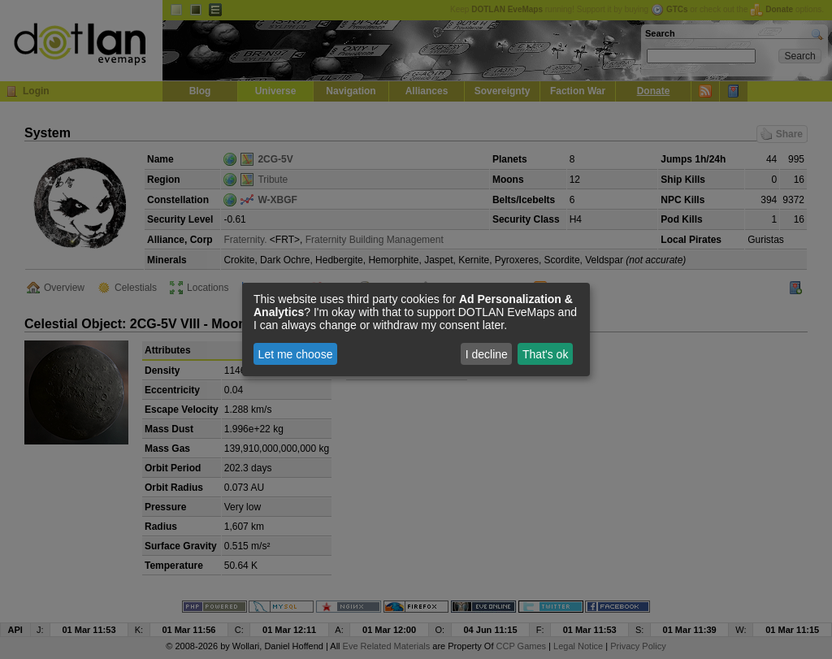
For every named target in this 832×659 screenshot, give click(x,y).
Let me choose (295, 354)
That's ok (545, 354)
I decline (487, 354)
